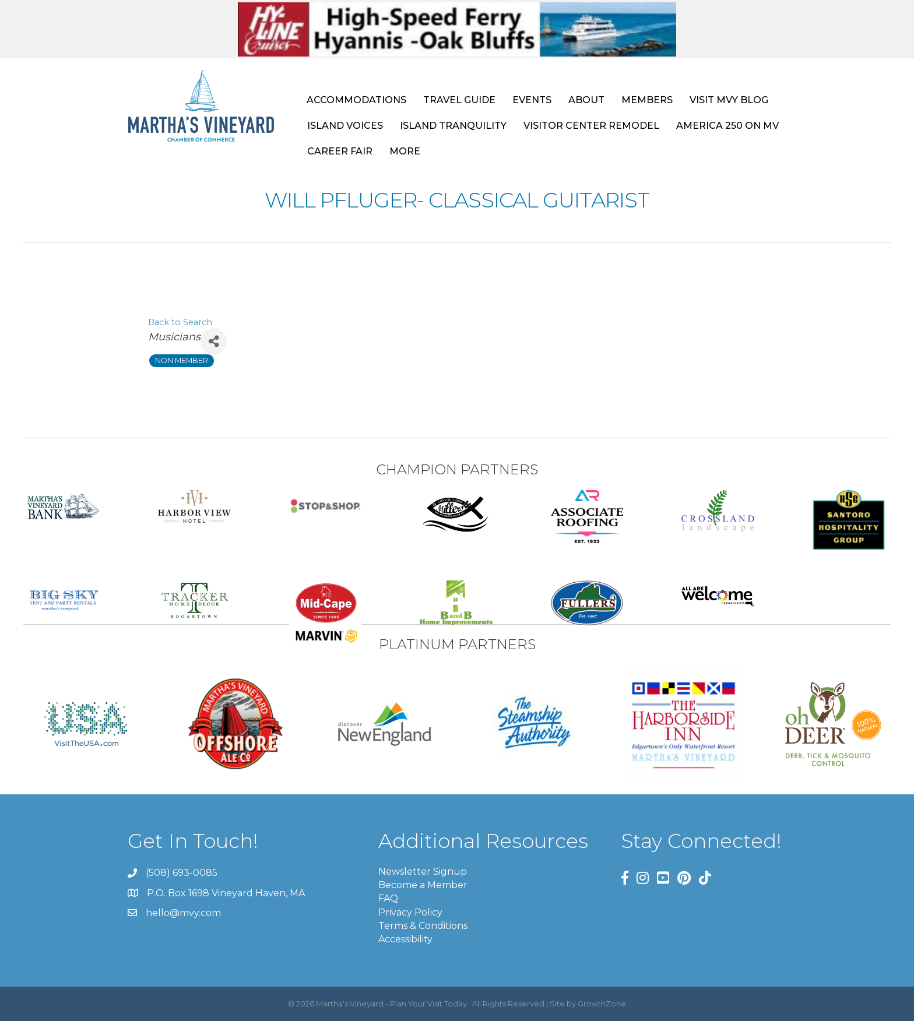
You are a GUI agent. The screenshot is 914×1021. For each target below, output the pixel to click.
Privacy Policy (410, 912)
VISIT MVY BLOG (729, 99)
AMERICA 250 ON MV (727, 125)
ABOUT (586, 99)
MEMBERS (647, 99)
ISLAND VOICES (345, 125)
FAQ (388, 898)
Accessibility (405, 939)
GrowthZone (602, 1003)
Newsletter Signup (422, 871)
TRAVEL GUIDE (459, 99)
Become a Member (422, 884)
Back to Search (180, 322)
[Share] (214, 341)
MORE (404, 151)
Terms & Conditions (422, 925)
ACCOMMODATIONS (356, 99)
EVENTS (531, 99)
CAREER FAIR (339, 151)
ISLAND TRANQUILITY (453, 125)
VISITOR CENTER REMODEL (591, 125)
